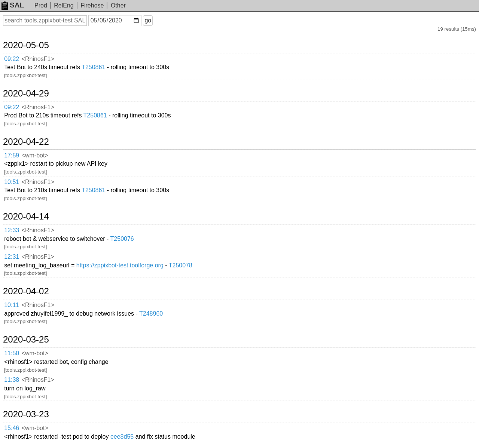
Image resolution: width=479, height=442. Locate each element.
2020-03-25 (26, 340)
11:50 (11, 353)
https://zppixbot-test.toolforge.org (120, 265)
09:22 (11, 59)
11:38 (11, 380)
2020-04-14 (26, 217)
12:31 (11, 257)
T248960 (151, 313)
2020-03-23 (26, 414)
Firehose (92, 5)
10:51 (11, 182)
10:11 (11, 305)
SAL (12, 5)
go (147, 20)
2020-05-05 (26, 45)
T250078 (180, 265)
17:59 (11, 155)
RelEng (63, 5)
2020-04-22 (26, 142)
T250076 (122, 239)
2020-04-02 (26, 291)
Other (118, 5)
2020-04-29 (26, 93)
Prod (40, 5)
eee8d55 (122, 436)
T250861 (93, 67)
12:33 (11, 230)
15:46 (11, 428)
